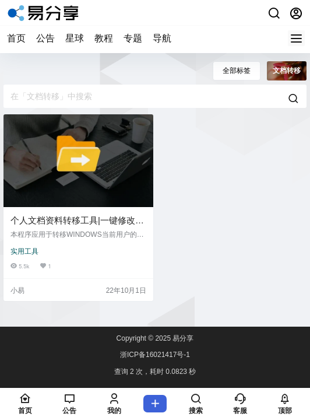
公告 (45, 38)
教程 (103, 38)
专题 (133, 38)
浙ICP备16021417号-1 (155, 355)
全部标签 (237, 70)
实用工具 (24, 251)
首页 (16, 38)
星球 (74, 38)
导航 (162, 38)
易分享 (182, 338)
